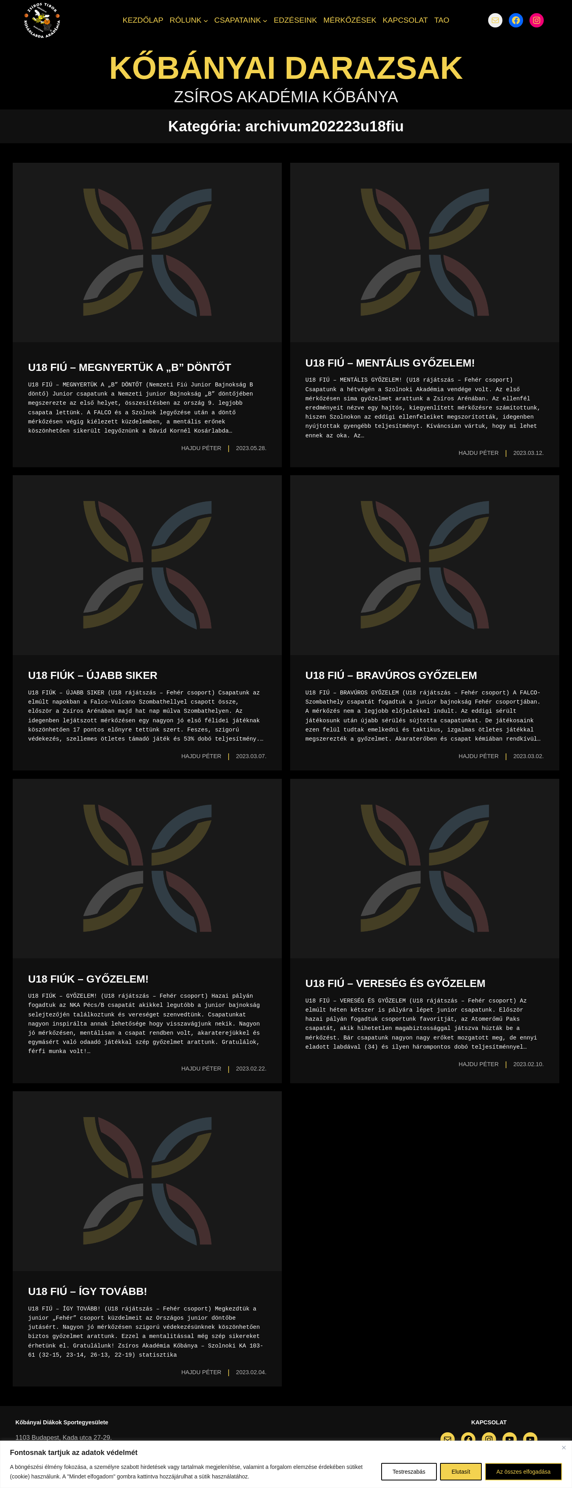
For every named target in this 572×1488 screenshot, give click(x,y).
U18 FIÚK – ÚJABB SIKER (92, 675)
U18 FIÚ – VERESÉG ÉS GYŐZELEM (395, 983)
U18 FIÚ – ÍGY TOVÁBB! (87, 1291)
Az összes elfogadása (523, 1471)
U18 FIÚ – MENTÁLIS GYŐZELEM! (390, 363)
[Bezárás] (563, 1447)
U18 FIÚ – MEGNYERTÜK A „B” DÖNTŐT (129, 367)
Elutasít (461, 1471)
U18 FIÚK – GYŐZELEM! (88, 979)
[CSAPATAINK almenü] (265, 20)
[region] (286, 1464)
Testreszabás (409, 1471)
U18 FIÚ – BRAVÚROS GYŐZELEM (391, 675)
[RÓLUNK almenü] (206, 20)
